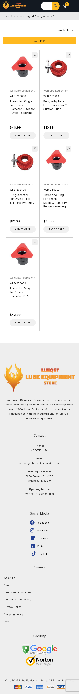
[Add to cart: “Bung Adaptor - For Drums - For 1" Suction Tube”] (56, 135)
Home (6, 15)
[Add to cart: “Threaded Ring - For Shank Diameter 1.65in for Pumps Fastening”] (23, 135)
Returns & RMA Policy (17, 599)
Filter (42, 40)
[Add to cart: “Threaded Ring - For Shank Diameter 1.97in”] (23, 322)
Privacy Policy (13, 606)
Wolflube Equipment (22, 90)
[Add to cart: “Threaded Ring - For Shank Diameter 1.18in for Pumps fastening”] (56, 229)
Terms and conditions (17, 592)
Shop (7, 584)
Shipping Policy (13, 613)
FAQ (6, 621)
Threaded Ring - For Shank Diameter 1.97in (21, 292)
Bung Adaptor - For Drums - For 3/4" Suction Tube (22, 198)
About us (9, 577)
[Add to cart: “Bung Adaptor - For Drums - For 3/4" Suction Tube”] (23, 229)
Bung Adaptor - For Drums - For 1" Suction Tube (55, 104)
